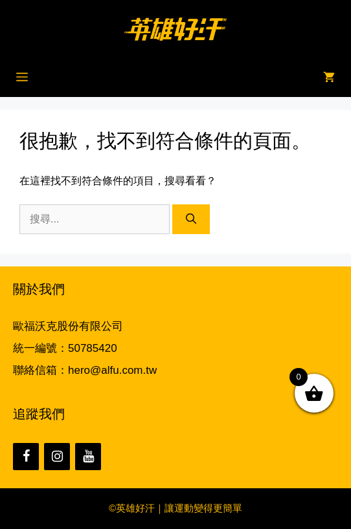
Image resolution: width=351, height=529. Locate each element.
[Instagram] (57, 456)
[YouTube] (88, 456)
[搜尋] (191, 219)
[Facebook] (26, 456)
